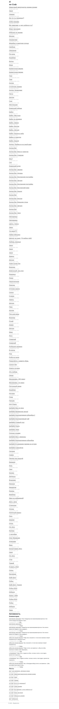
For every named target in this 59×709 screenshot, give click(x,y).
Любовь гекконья (15, 242)
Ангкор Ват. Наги (15, 213)
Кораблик (12, 58)
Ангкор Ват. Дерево (15, 170)
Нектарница (13, 217)
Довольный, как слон (16, 271)
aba (20, 622)
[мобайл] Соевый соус (16, 422)
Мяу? (11, 159)
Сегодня (12, 451)
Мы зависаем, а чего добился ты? (21, 25)
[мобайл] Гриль (14, 426)
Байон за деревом (15, 119)
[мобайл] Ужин (14, 429)
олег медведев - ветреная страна (21, 671)
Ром (10, 354)
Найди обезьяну (14, 235)
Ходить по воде (14, 368)
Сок (10, 162)
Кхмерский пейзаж (15, 108)
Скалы (11, 292)
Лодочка (12, 285)
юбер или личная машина (16, 637)
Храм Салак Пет (14, 263)
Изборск (12, 592)
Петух (11, 94)
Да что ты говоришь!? (16, 18)
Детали (11, 97)
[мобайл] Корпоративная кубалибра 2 (22, 415)
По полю (12, 54)
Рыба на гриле (14, 357)
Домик (11, 325)
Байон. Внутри (14, 126)
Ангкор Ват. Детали (15, 180)
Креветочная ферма (16, 69)
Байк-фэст (12, 577)
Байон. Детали (14, 130)
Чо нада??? (13, 231)
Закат (11, 11)
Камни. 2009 (13, 596)
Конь (10, 466)
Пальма (12, 401)
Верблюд (12, 494)
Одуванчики (13, 40)
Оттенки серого (14, 289)
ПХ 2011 (12, 527)
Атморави (12, 541)
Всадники (12, 480)
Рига (10, 516)
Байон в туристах (15, 137)
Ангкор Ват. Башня (15, 191)
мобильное (15, 699)
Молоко (11, 36)
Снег (10, 101)
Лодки (11, 278)
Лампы (11, 300)
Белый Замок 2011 (15, 549)
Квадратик (12, 487)
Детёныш (12, 476)
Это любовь (13, 372)
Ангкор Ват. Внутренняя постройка (21, 177)
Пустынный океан (15, 386)
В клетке (12, 350)
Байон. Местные (14, 115)
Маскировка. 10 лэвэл (16, 383)
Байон (11, 112)
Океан (11, 375)
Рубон (11, 581)
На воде (12, 393)
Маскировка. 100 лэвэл (17, 379)
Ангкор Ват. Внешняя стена (18, 202)
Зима (11, 610)
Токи (10, 76)
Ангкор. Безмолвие (15, 90)
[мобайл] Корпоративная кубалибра (21, 440)
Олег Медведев (14, 538)
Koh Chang (13, 404)
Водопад (12, 267)
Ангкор (11, 83)
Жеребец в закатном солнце (19, 43)
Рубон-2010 (13, 588)
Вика (10, 545)
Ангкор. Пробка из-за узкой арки (20, 144)
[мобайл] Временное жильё (18, 411)
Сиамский (12, 339)
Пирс (11, 307)
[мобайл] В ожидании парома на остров (23, 444)
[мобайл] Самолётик (16, 448)
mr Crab (11, 674)
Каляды (11, 531)
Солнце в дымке (14, 433)
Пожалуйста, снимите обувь (18, 361)
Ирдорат (12, 484)
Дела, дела (13, 502)
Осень (11, 570)
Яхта (10, 336)
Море (11, 65)
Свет (10, 469)
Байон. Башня (14, 141)
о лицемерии (12, 653)
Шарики (11, 520)
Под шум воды (14, 314)
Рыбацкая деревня (15, 346)
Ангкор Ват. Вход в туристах (18, 152)
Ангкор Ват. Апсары (16, 173)
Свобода (12, 47)
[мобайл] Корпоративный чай (19, 419)
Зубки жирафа (14, 22)
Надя (11, 552)
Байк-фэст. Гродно (15, 585)
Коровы (11, 491)
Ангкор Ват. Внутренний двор (19, 188)
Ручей (11, 321)
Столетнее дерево (15, 87)
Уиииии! (12, 14)
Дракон (11, 256)
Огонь (11, 523)
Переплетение (14, 281)
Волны (11, 61)
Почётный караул (15, 512)
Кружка (11, 473)
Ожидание (12, 50)
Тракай (11, 563)
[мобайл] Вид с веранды (17, 437)
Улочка (11, 509)
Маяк (11, 332)
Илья (21, 625)
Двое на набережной (16, 498)
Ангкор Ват (13, 148)
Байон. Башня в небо (16, 133)
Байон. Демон (14, 123)
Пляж (11, 397)
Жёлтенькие (13, 105)
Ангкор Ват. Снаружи (16, 155)
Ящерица (12, 274)
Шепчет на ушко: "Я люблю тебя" (20, 238)
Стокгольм (12, 505)
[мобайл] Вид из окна (16, 408)
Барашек (12, 462)
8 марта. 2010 (14, 567)
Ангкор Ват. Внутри (15, 198)
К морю (11, 296)
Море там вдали (14, 29)
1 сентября (13, 534)
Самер (11, 455)
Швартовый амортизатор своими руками (23, 7)
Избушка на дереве (16, 32)
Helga (20, 646)
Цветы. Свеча (14, 224)
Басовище (12, 574)
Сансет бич (13, 364)
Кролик (11, 310)
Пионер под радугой (16, 458)
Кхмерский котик (14, 166)
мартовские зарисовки (15, 618)
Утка (10, 559)
